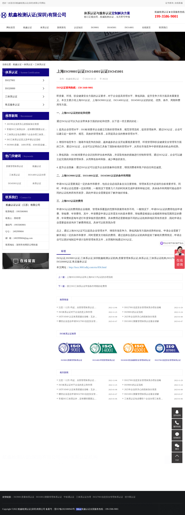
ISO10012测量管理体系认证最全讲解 (141, 321)
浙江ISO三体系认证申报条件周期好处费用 (87, 286)
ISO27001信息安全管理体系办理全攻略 (142, 307)
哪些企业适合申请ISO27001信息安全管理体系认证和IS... (85, 394)
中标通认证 (69, 497)
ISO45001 (111, 27)
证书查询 (169, 3)
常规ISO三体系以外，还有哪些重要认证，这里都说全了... (86, 399)
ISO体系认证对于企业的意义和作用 (75, 312)
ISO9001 (95, 27)
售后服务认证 (12, 104)
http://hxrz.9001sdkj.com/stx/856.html (88, 267)
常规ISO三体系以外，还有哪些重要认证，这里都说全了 (27, 129)
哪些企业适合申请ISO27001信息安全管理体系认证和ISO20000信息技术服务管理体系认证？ (88, 321)
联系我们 (163, 27)
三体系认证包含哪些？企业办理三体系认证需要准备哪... (150, 399)
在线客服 (179, 3)
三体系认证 (40, 64)
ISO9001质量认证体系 (36, 462)
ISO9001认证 (10, 462)
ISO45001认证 (14, 183)
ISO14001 (129, 27)
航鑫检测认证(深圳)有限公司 (34, 14)
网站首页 (10, 27)
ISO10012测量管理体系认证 (49, 497)
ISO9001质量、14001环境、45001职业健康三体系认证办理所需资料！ (27, 145)
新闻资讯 (61, 27)
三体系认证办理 (83, 497)
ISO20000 (10, 88)
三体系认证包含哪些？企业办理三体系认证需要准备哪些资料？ (27, 134)
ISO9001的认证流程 (133, 312)
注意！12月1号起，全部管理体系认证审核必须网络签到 (85, 307)
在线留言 (146, 27)
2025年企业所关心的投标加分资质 (23, 124)
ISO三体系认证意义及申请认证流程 (23, 139)
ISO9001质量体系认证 (24, 497)
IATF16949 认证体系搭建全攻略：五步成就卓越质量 (83, 317)
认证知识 (78, 27)
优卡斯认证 (130, 497)
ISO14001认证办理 (37, 175)
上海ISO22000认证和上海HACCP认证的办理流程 (90, 277)
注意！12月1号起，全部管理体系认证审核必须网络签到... (86, 380)
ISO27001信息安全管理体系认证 (108, 497)
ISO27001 (10, 80)
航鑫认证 (27, 27)
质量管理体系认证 (14, 166)
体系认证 (44, 27)
